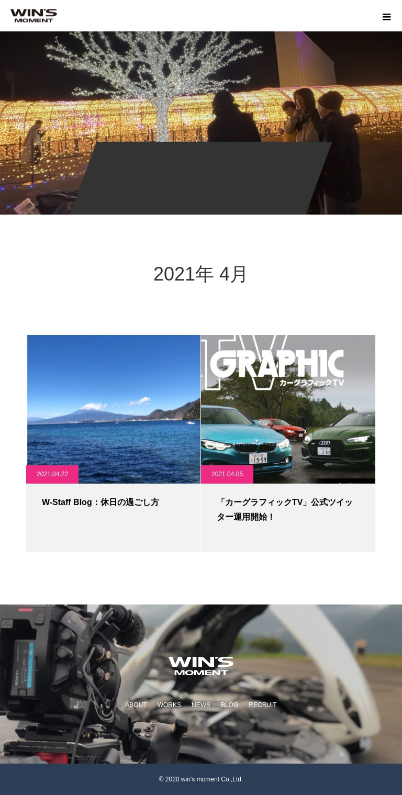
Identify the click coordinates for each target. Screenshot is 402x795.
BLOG (229, 705)
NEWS (201, 705)
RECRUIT (262, 705)
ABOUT (136, 705)
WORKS (169, 705)
